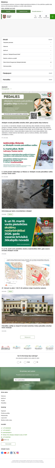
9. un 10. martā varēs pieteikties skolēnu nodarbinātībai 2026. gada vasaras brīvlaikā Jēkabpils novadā (26, 249)
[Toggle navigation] (52, 16)
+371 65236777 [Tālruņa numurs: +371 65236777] (6, 430)
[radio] (19, 362)
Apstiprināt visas (23, 11)
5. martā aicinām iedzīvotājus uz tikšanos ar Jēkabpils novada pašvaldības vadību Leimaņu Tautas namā (27, 172)
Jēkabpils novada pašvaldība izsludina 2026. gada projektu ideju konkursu (25, 123)
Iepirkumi (3, 398)
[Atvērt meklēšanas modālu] (35, 17)
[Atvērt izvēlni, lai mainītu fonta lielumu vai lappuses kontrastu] (46, 17)
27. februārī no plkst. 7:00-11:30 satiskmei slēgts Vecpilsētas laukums (24, 288)
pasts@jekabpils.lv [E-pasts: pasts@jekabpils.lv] (7, 432)
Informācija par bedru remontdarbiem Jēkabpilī (17, 211)
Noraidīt (8, 11)
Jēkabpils (10, 291)
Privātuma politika (5, 413)
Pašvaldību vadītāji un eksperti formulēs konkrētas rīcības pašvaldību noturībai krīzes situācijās (26, 326)
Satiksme (10, 214)
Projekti (3, 400)
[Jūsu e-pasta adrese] (27, 379)
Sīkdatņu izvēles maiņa (6, 420)
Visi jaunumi (27, 337)
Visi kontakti (8, 444)
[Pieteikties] (27, 384)
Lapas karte (4, 417)
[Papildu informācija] (8, 439)
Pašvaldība (3, 403)
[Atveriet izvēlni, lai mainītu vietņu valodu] (40, 16)
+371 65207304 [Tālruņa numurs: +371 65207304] (6, 437)
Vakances (3, 396)
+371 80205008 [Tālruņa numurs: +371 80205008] (7, 428)
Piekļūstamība (4, 415)
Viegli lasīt (3, 411)
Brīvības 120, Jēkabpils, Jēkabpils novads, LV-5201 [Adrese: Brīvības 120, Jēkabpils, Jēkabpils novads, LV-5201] (15, 435)
